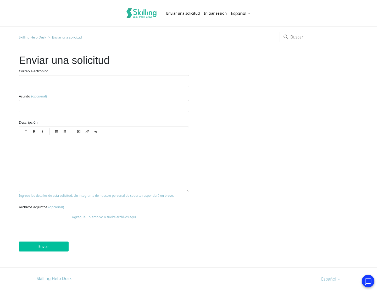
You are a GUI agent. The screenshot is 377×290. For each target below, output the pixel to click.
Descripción (28, 122)
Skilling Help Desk (32, 37)
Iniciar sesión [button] (215, 13)
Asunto (33, 96)
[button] (26, 131)
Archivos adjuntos (41, 207)
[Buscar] (319, 37)
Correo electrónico (33, 71)
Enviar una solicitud (183, 13)
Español (241, 13)
